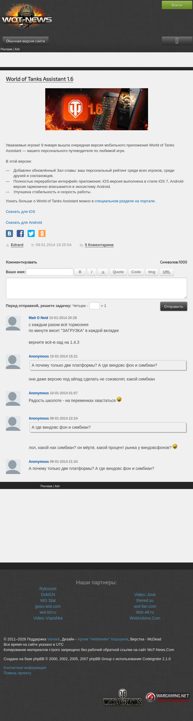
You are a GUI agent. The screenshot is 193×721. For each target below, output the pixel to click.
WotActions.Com (145, 618)
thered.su (145, 600)
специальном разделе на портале (125, 201)
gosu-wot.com (48, 606)
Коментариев (99, 245)
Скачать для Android (24, 222)
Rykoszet (47, 588)
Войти (177, 5)
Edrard (17, 245)
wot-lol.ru (48, 612)
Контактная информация (25, 668)
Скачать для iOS (20, 211)
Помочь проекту (17, 673)
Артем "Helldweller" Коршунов (103, 639)
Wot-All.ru (145, 612)
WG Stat (48, 600)
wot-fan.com (145, 606)
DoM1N (48, 594)
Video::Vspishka (48, 618)
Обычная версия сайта (25, 41)
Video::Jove (145, 594)
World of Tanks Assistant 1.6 (39, 79)
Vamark (53, 639)
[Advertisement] (96, 59)
